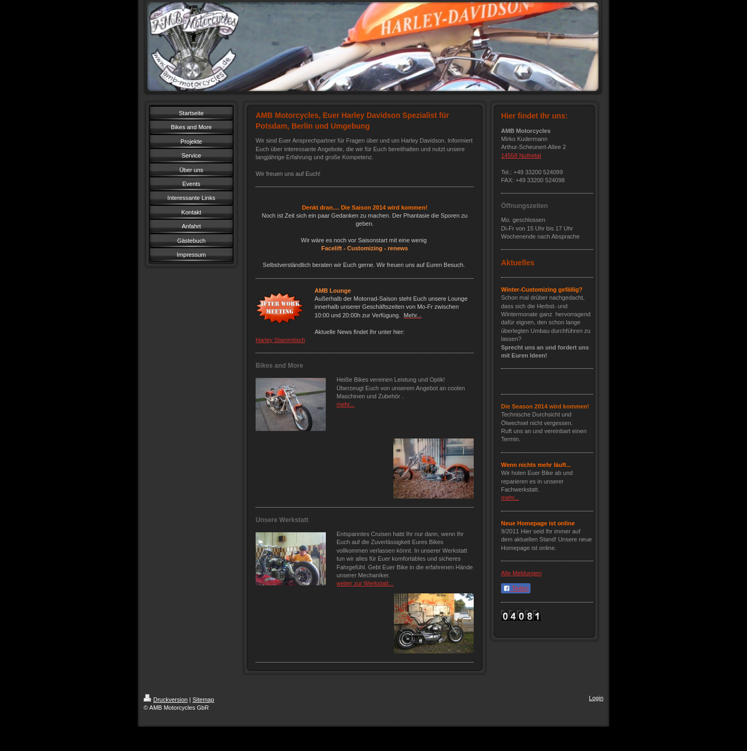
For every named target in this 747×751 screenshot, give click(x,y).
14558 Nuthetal (521, 155)
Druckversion (166, 699)
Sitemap (203, 699)
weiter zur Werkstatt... (365, 583)
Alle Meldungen (521, 573)
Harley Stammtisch (280, 340)
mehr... (346, 404)
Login (596, 698)
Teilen (515, 588)
